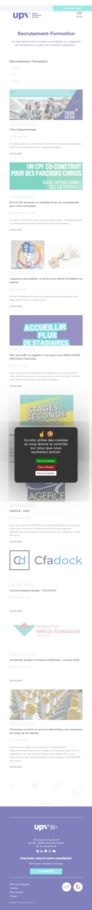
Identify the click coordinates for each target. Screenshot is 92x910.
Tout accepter (46, 460)
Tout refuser (46, 467)
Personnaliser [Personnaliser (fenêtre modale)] (46, 473)
